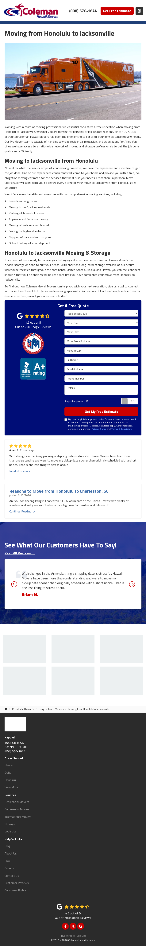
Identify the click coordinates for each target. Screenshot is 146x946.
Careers (9, 868)
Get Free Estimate (117, 10)
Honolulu (10, 780)
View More (11, 787)
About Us (11, 853)
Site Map (81, 936)
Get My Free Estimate (101, 411)
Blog (7, 846)
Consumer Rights (16, 890)
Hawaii (9, 765)
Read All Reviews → (20, 553)
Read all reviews (19, 471)
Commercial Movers (17, 809)
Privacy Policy (67, 936)
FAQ (7, 860)
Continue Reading (22, 511)
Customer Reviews (17, 883)
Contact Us (12, 875)
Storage (10, 824)
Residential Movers (17, 802)
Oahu (8, 772)
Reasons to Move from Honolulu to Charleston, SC (59, 491)
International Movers (18, 816)
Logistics (10, 831)
